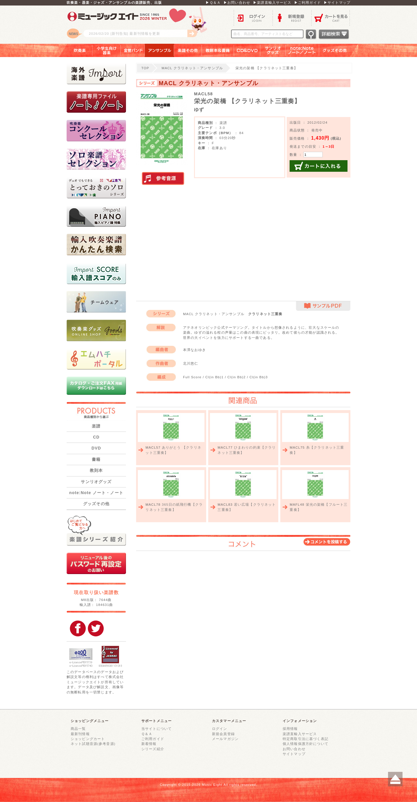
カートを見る (330, 17)
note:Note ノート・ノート (96, 492)
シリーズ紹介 (152, 749)
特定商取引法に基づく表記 (305, 739)
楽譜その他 (188, 50)
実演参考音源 (163, 178)
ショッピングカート (88, 739)
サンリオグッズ (273, 50)
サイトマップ (294, 754)
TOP (145, 68)
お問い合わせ (294, 749)
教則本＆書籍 (218, 50)
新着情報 (149, 744)
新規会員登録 (223, 734)
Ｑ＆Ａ (146, 734)
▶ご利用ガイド (307, 2)
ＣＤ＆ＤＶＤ (247, 50)
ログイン (253, 17)
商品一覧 (78, 728)
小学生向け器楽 (106, 50)
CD (96, 437)
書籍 (96, 459)
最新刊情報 (80, 734)
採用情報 (290, 728)
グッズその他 (338, 50)
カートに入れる (319, 166)
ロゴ (139, 25)
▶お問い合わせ (237, 2)
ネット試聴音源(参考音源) (93, 744)
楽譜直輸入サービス (300, 734)
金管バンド (133, 50)
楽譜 (96, 426)
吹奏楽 (75, 50)
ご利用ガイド (152, 739)
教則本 (96, 470)
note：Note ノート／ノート (302, 50)
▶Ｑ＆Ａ (213, 2)
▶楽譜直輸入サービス (272, 2)
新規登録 (291, 17)
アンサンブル (159, 50)
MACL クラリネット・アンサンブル (192, 68)
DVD (96, 448)
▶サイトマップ (337, 2)
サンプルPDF (323, 306)
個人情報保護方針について (305, 744)
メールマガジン (225, 739)
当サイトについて (156, 728)
